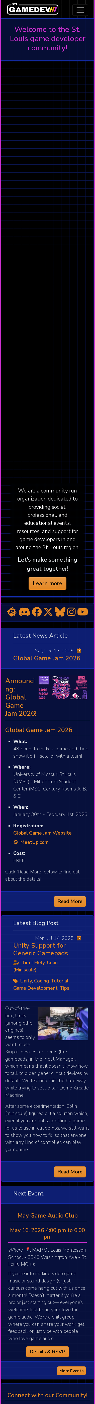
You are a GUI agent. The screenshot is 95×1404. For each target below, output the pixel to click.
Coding (41, 981)
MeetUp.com (31, 842)
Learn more (47, 583)
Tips (64, 988)
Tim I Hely (33, 962)
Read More (69, 901)
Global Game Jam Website (42, 833)
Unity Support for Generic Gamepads (40, 949)
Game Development (35, 988)
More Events (71, 1371)
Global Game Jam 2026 (46, 658)
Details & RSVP (47, 1351)
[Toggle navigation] (80, 10)
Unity (26, 981)
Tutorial (59, 981)
